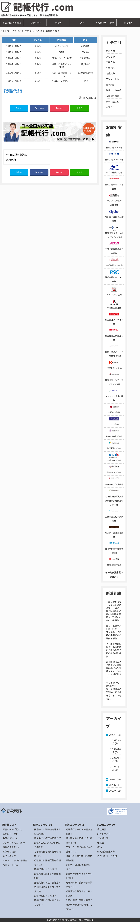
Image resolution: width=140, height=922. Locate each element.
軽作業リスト (104, 833)
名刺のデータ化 (10, 833)
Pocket (59, 107)
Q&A (82, 22)
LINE (79, 107)
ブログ (28, 31)
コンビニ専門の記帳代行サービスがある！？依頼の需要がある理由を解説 (113, 632)
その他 (38, 31)
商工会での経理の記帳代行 (47, 838)
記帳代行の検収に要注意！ (47, 882)
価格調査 (110, 84)
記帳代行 (110, 67)
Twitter (19, 107)
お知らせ (110, 107)
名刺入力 (110, 50)
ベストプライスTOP (10, 31)
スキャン (110, 56)
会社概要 (128, 22)
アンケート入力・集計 (14, 842)
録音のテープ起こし (12, 829)
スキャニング (9, 855)
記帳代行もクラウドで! (45, 869)
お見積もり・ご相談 (107, 855)
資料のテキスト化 (11, 847)
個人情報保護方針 (106, 851)
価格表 (58, 22)
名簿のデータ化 (10, 838)
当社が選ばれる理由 (11, 22)
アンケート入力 (113, 79)
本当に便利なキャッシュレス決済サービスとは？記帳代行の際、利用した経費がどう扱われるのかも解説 (113, 611)
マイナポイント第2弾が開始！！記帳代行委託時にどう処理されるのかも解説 (113, 690)
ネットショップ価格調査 (15, 860)
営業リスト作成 (113, 90)
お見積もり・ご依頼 (105, 22)
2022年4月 (116, 759)
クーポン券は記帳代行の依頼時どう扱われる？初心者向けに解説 (113, 650)
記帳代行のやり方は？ (45, 895)
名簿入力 (110, 73)
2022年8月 (116, 750)
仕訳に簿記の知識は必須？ (79, 900)
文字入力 (110, 62)
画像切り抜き (112, 96)
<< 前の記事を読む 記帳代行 (16, 157)
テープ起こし (112, 101)
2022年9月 (116, 742)
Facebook (39, 107)
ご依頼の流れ (35, 22)
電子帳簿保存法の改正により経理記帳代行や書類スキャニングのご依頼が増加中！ (113, 669)
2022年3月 (116, 768)
